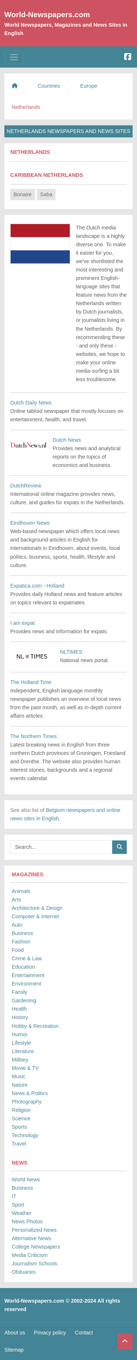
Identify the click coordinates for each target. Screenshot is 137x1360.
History (20, 1017)
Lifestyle (21, 1043)
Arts (16, 900)
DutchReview (25, 486)
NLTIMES (71, 652)
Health (19, 1009)
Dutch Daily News (31, 403)
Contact (84, 1333)
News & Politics (30, 1093)
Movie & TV (25, 1068)
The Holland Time (31, 682)
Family (19, 992)
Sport (18, 1205)
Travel (19, 1144)
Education (23, 967)
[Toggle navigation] (14, 57)
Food (18, 950)
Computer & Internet (35, 916)
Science (21, 1118)
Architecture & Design (37, 908)
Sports (19, 1127)
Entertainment (28, 975)
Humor (19, 1034)
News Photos (27, 1221)
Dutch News (67, 440)
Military (20, 1060)
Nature (19, 1085)
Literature (23, 1051)
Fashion (21, 942)
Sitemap (14, 1350)
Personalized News (34, 1230)
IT (14, 1196)
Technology (25, 1135)
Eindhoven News (30, 523)
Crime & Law (27, 958)
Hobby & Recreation (35, 1026)
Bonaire (23, 194)
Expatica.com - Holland (37, 586)
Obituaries (24, 1272)
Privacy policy (50, 1333)
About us (14, 1333)
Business (22, 933)
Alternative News (31, 1238)
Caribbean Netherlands (46, 175)
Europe (88, 86)
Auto (17, 925)
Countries (49, 86)
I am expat (22, 623)
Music (19, 1076)
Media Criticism (29, 1255)
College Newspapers (36, 1247)
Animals (21, 891)
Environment (26, 984)
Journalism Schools (34, 1263)
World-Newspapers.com (47, 14)
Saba (46, 194)
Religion (21, 1110)
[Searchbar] (61, 847)
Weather (21, 1213)
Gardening (24, 1000)
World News (26, 1179)
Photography (27, 1102)
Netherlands (30, 152)
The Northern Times (33, 736)
